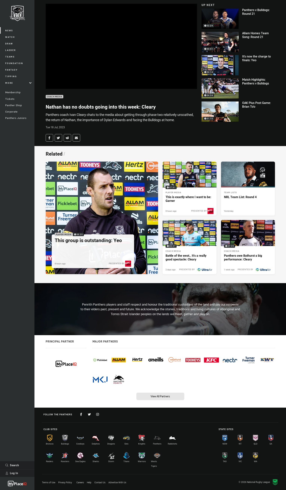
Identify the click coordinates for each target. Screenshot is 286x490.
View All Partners (160, 396)
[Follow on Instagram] (97, 414)
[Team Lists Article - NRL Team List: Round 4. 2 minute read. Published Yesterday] (248, 189)
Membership (13, 92)
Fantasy (11, 69)
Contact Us (99, 482)
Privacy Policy (65, 482)
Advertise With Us (117, 482)
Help (89, 482)
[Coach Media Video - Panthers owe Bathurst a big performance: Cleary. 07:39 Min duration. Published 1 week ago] (248, 247)
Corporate (11, 111)
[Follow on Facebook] (81, 414)
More (18, 82)
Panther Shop (13, 105)
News (9, 30)
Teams (10, 56)
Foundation (14, 63)
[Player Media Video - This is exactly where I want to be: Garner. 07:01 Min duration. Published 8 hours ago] (190, 189)
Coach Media (54, 96)
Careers (80, 482)
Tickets (10, 99)
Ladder (10, 50)
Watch (10, 37)
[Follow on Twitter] (89, 414)
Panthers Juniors (16, 118)
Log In (11, 473)
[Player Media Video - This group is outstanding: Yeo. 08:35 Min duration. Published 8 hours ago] (102, 218)
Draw (9, 43)
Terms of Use (48, 482)
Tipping (11, 76)
